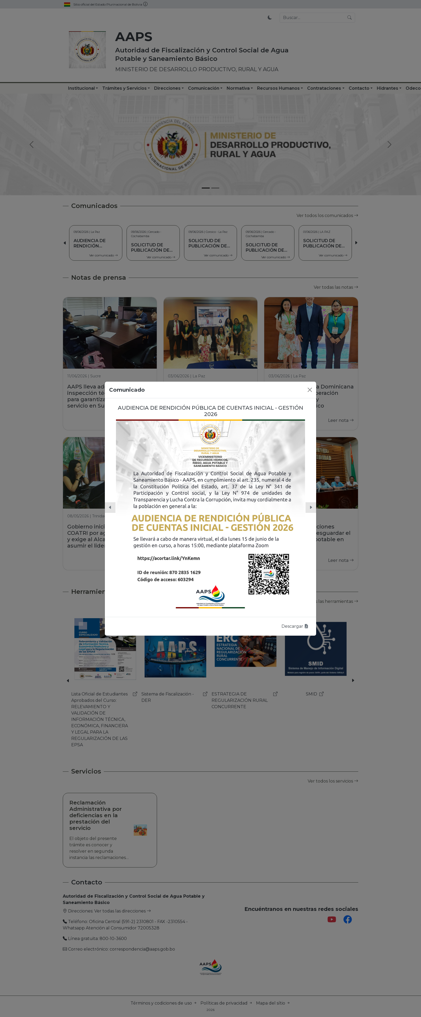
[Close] (310, 390)
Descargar (294, 626)
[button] (110, 507)
